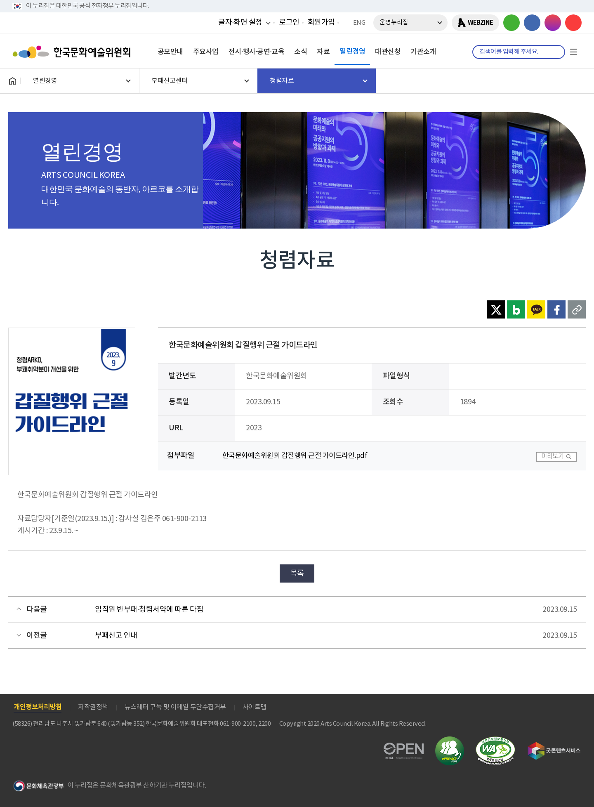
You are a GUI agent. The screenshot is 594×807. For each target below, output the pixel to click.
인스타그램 (552, 22)
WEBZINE (480, 22)
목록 (297, 573)
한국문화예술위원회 (73, 52)
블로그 (511, 22)
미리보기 (552, 456)
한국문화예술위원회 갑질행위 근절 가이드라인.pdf (295, 456)
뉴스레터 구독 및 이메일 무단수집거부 (175, 707)
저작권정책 (93, 707)
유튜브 (573, 22)
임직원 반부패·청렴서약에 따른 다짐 (149, 609)
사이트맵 (254, 707)
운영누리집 (394, 22)
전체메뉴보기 (573, 52)
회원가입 (321, 22)
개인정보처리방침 (37, 707)
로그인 (289, 22)
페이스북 (532, 22)
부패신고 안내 (116, 635)
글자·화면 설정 (240, 22)
